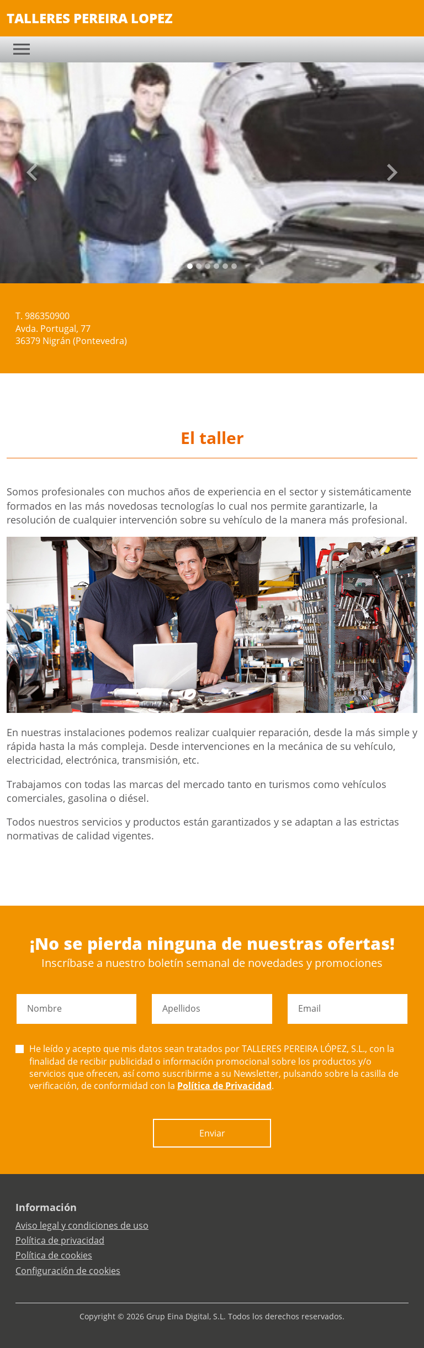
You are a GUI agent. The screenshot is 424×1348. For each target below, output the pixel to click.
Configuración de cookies (67, 1271)
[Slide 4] (225, 266)
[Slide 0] (190, 266)
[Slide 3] (216, 266)
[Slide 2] (207, 266)
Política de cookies (53, 1255)
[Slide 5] (234, 266)
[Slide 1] (199, 266)
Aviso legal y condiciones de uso (82, 1225)
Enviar (212, 1133)
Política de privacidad (59, 1240)
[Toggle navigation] (21, 49)
